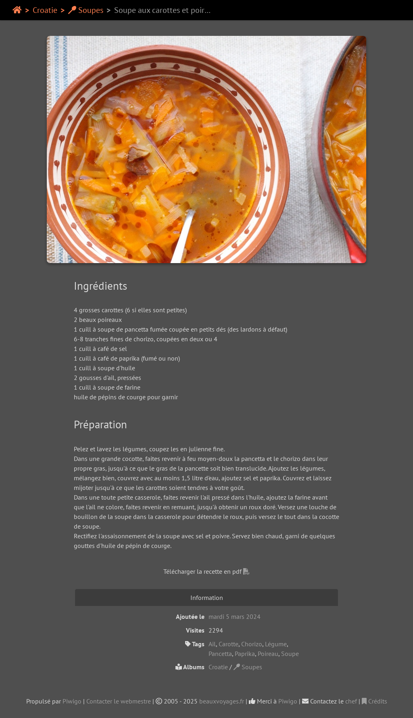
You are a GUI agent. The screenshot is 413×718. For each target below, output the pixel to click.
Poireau (268, 654)
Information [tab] (206, 597)
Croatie (45, 10)
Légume (276, 644)
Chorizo (251, 644)
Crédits (374, 701)
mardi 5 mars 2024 (235, 616)
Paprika (245, 654)
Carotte (228, 644)
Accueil (17, 10)
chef (351, 701)
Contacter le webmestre (118, 701)
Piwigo (72, 701)
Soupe (290, 654)
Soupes (85, 10)
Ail (212, 644)
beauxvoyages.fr (221, 701)
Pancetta (220, 654)
